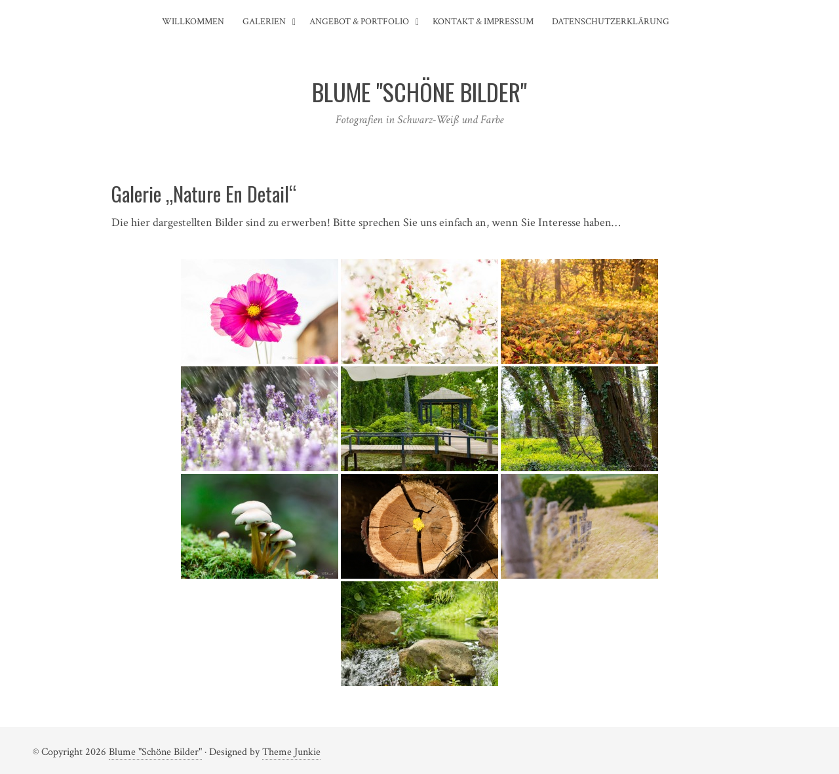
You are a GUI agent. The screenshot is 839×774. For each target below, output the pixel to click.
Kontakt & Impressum (483, 22)
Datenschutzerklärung (610, 22)
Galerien (264, 22)
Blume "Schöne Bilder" (155, 752)
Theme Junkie (291, 752)
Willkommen (193, 22)
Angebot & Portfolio (359, 22)
